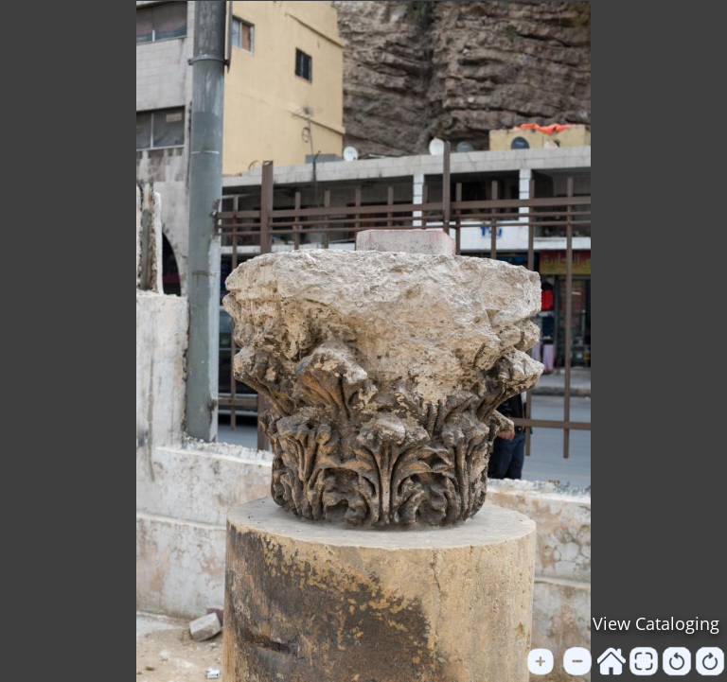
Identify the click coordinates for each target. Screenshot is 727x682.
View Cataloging (656, 623)
